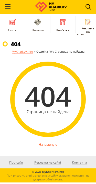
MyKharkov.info (22, 51)
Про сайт (16, 162)
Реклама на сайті (47, 162)
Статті (12, 24)
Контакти (79, 162)
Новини (38, 24)
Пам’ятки (63, 24)
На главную (48, 144)
